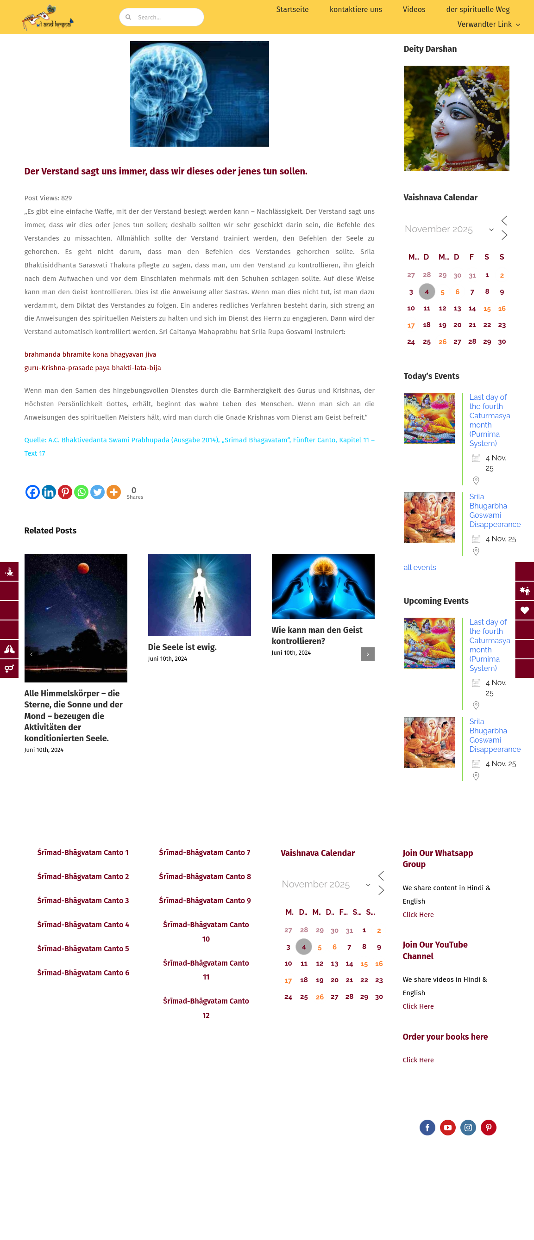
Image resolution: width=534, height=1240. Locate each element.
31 (472, 275)
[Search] (128, 17)
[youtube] (448, 1127)
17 (411, 325)
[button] (31, 654)
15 (487, 308)
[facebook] (427, 1127)
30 (457, 275)
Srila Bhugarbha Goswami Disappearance (495, 510)
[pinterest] (488, 1127)
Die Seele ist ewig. (182, 647)
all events (420, 567)
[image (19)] (48, 6)
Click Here (418, 915)
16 (502, 308)
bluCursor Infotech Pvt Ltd (226, 1125)
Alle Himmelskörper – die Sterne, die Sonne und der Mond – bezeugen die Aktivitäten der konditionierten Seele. (74, 716)
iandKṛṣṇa (78, 1125)
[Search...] (161, 17)
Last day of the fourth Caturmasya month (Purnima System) (490, 420)
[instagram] (468, 1127)
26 (443, 342)
